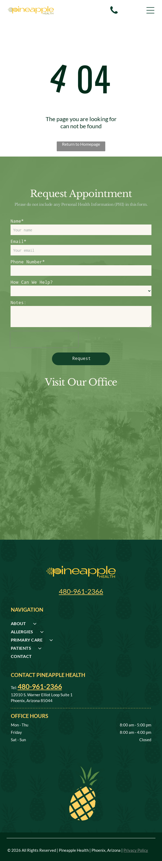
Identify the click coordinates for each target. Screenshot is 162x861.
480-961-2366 (81, 591)
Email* (18, 241)
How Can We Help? (32, 282)
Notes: (18, 302)
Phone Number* (28, 261)
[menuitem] (81, 625)
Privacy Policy (135, 850)
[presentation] (44, 339)
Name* (17, 221)
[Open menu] (150, 10)
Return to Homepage (81, 143)
